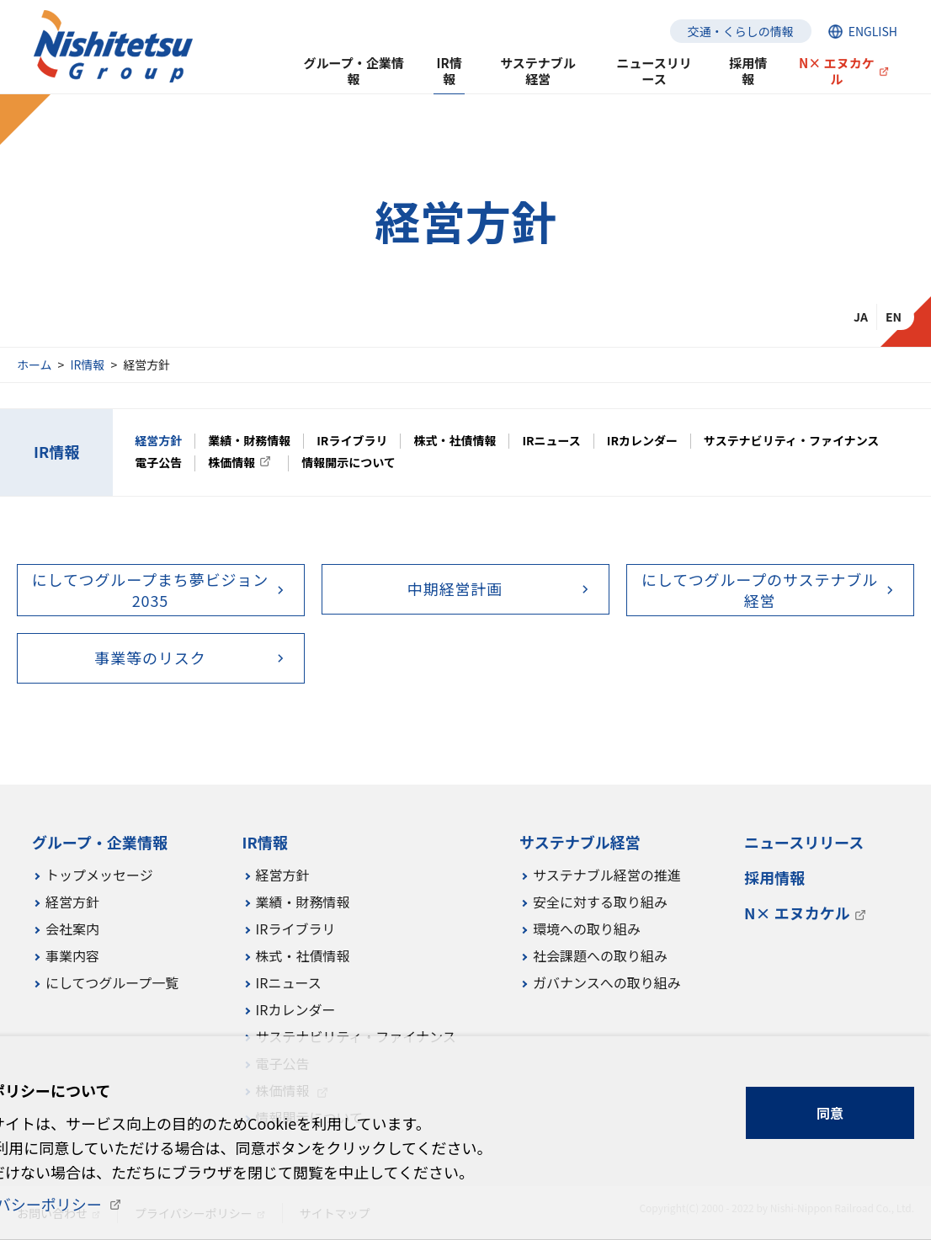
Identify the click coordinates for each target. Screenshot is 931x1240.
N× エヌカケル (837, 71)
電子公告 (158, 463)
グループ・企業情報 (354, 71)
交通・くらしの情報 (741, 31)
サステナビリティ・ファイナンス (791, 441)
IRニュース (551, 441)
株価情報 (231, 463)
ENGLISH (873, 31)
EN (894, 316)
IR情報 (87, 364)
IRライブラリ (352, 441)
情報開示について (348, 463)
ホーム (34, 364)
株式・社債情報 (454, 441)
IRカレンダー (642, 441)
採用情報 (748, 71)
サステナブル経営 (538, 71)
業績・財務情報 (249, 441)
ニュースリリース (654, 71)
